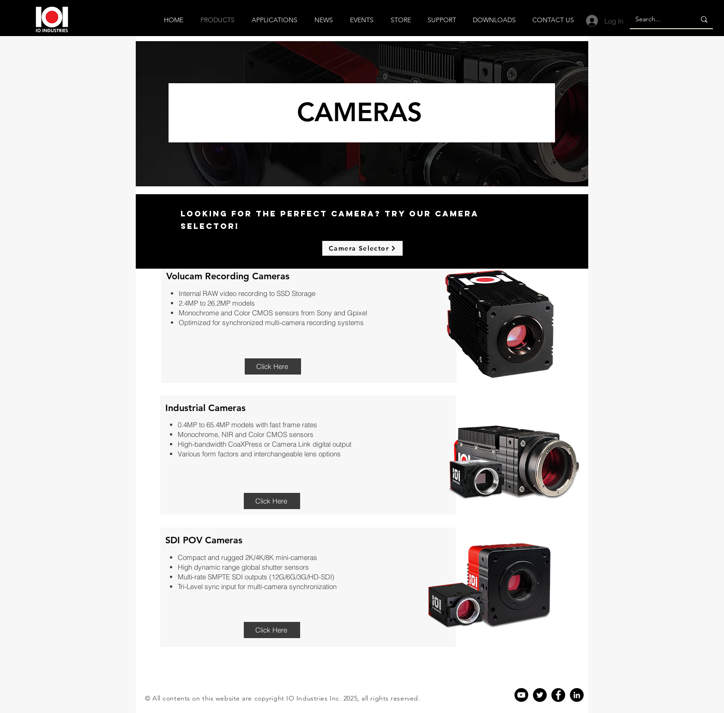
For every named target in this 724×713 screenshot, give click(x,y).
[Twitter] (540, 695)
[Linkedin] (577, 695)
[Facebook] (558, 695)
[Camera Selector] (362, 248)
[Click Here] (273, 366)
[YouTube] (521, 695)
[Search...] (655, 19)
